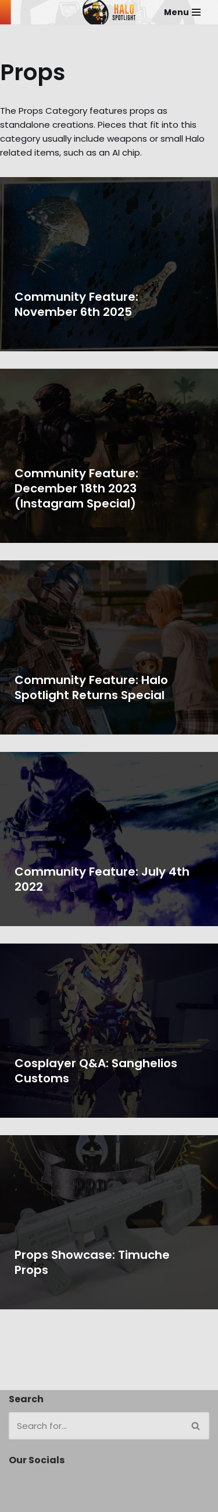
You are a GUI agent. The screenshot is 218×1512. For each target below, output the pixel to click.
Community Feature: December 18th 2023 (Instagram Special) (76, 488)
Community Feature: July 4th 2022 (102, 879)
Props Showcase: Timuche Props (92, 1262)
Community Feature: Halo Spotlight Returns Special (91, 687)
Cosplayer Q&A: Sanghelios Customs (96, 1070)
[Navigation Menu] (182, 12)
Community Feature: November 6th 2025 (76, 304)
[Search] (96, 1425)
